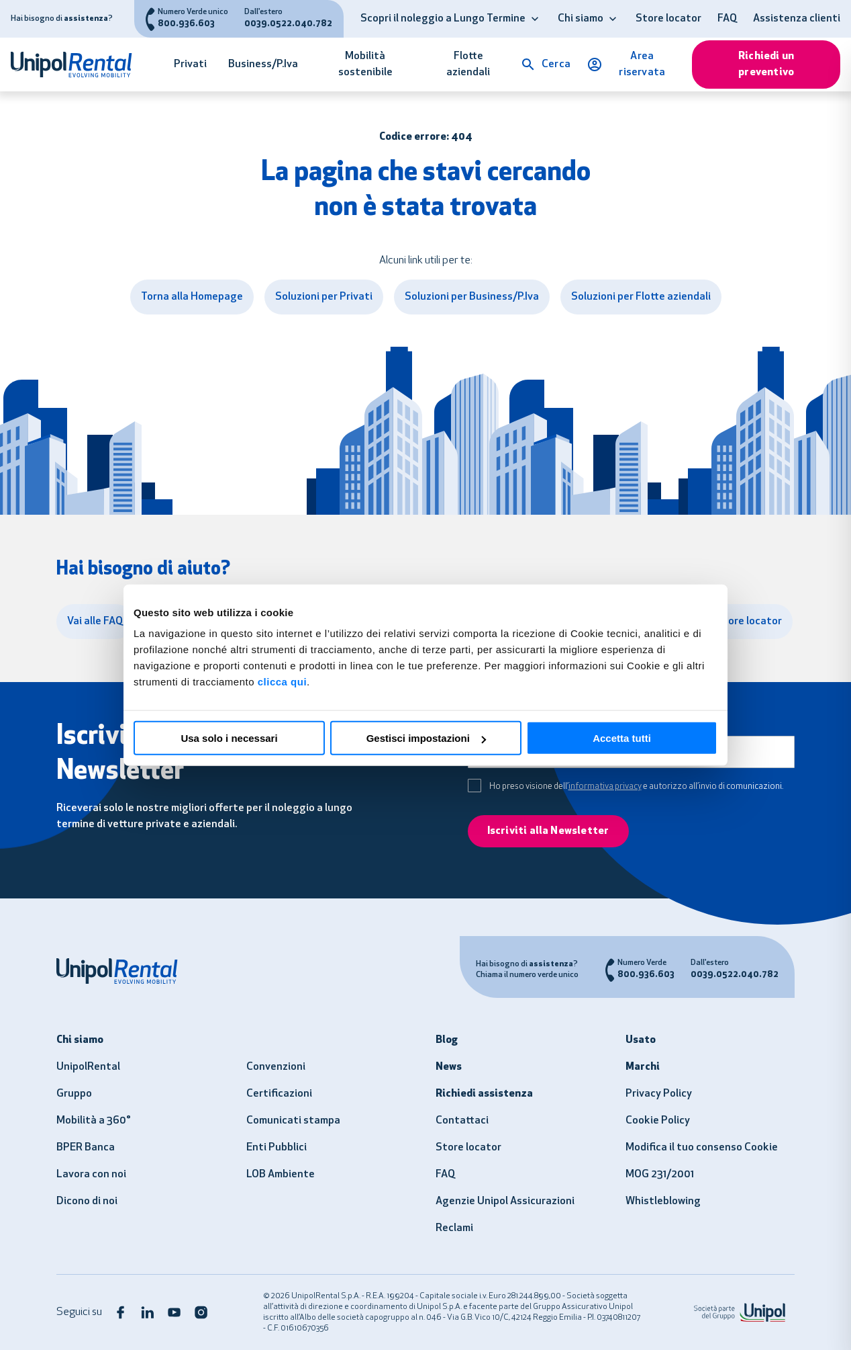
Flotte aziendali (468, 64)
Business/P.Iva (263, 64)
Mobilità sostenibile (365, 64)
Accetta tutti (622, 738)
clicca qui (282, 681)
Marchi (642, 1067)
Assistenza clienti (796, 18)
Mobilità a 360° (93, 1120)
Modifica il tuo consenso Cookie (701, 1147)
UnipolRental (88, 1067)
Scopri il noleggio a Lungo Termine (442, 18)
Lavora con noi (91, 1174)
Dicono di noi (86, 1201)
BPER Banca (85, 1147)
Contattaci (462, 1120)
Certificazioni (279, 1094)
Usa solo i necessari (229, 738)
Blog (447, 1040)
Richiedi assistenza (484, 1094)
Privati (190, 64)
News (449, 1067)
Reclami (454, 1228)
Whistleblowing (663, 1201)
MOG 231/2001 (659, 1174)
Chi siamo (580, 18)
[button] (535, 19)
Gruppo (74, 1094)
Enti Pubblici (276, 1147)
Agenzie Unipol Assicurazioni (505, 1201)
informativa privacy (605, 786)
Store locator (668, 18)
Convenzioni (275, 1067)
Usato (640, 1040)
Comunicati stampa (293, 1120)
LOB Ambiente (280, 1174)
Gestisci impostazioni (426, 738)
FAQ (727, 18)
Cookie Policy (657, 1120)
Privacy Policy (658, 1094)
